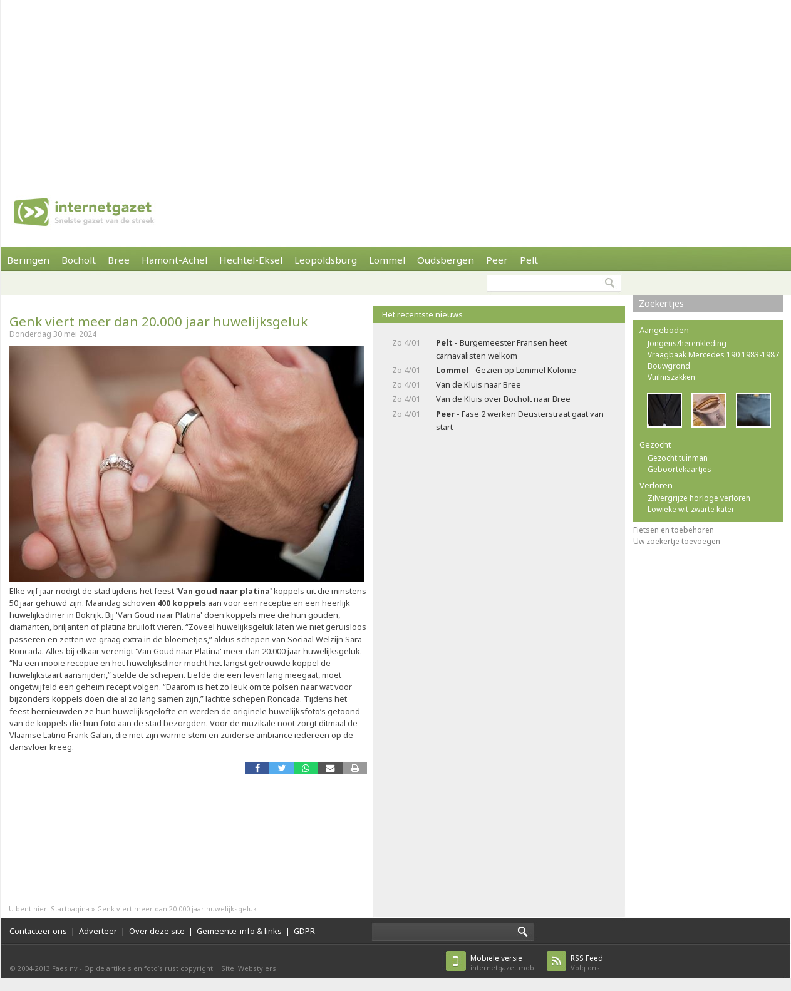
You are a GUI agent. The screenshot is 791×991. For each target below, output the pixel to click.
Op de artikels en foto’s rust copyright (148, 968)
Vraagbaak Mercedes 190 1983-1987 (713, 354)
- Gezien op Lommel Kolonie (506, 370)
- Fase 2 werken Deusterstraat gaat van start (520, 420)
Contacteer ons (38, 931)
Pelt (529, 260)
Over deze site (157, 931)
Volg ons (587, 962)
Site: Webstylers (248, 968)
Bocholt (78, 260)
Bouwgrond (669, 366)
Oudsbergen (445, 260)
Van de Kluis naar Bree (478, 384)
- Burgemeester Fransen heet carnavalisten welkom (501, 349)
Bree (119, 260)
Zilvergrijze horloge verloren (699, 498)
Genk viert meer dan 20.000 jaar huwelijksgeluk (158, 321)
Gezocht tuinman (678, 458)
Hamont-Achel (174, 260)
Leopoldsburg (325, 260)
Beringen (28, 260)
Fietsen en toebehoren (673, 530)
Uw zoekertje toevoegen (676, 541)
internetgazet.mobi (503, 962)
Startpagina (70, 908)
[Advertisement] (287, 87)
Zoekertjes (661, 303)
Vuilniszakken (671, 377)
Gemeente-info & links (239, 931)
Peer (497, 260)
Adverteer (98, 931)
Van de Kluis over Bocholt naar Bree (503, 398)
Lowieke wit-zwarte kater (691, 509)
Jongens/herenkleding (687, 343)
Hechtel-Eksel (250, 260)
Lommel (387, 260)
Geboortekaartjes (679, 469)
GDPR (304, 931)
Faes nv (65, 968)
